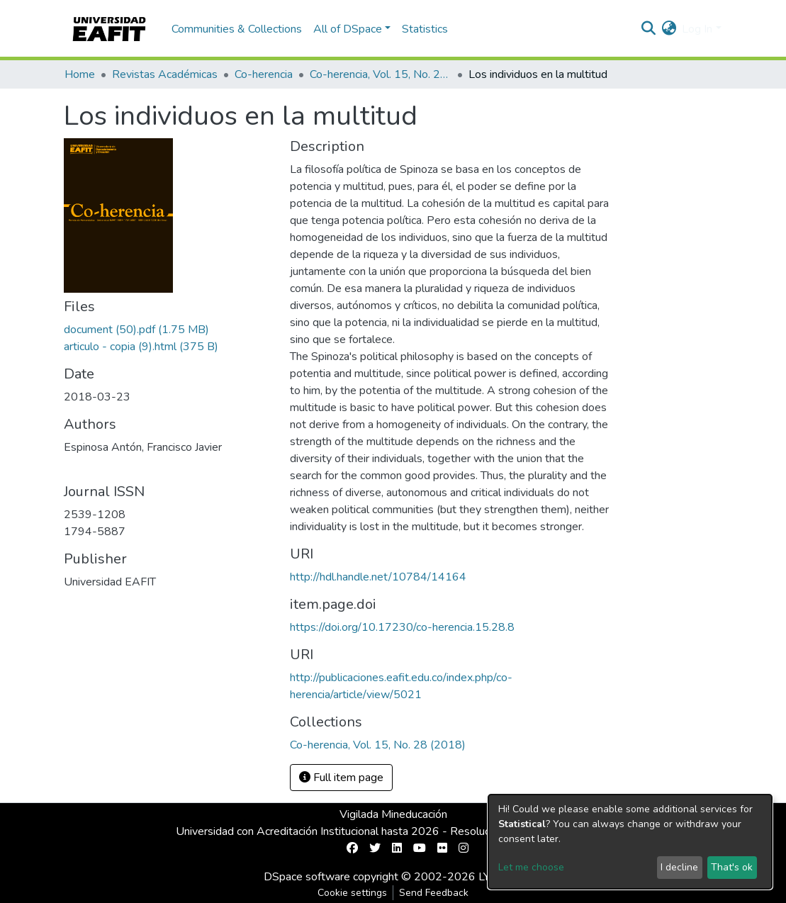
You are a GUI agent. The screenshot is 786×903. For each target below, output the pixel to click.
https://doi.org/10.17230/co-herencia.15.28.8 (402, 627)
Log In (697, 29)
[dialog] (630, 842)
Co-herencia (264, 74)
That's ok (732, 867)
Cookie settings (352, 892)
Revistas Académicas (165, 74)
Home (79, 74)
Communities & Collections (237, 29)
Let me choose (531, 867)
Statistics (425, 29)
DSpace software (307, 877)
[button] (669, 29)
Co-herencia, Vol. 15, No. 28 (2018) (380, 74)
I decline (679, 867)
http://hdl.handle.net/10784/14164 (378, 577)
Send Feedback (433, 892)
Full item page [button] (341, 777)
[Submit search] (648, 29)
